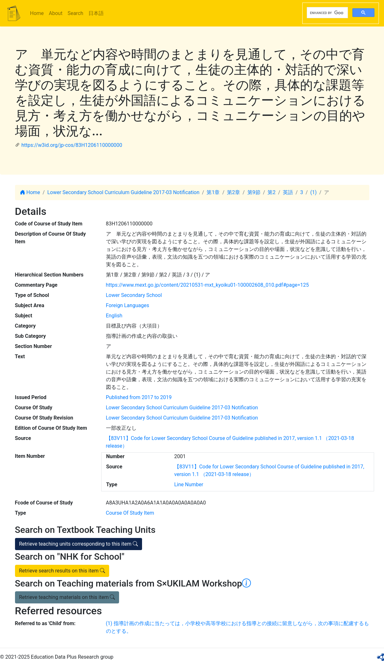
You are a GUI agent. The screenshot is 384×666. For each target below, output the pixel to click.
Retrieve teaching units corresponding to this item (78, 544)
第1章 (213, 192)
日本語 (96, 13)
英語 (288, 192)
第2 (271, 192)
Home (37, 13)
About (56, 13)
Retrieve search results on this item (62, 571)
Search (75, 13)
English (114, 316)
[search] (326, 13)
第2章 (233, 192)
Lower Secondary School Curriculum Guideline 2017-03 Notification (123, 192)
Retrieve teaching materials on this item (67, 597)
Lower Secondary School (134, 295)
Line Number (188, 484)
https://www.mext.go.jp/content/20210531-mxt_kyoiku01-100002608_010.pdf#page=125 (207, 285)
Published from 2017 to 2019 (139, 397)
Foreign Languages (127, 305)
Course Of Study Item (130, 513)
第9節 (253, 192)
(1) (313, 192)
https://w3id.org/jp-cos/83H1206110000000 (71, 145)
